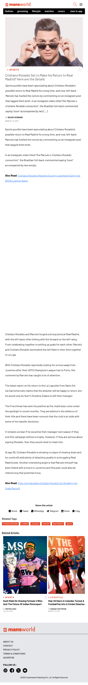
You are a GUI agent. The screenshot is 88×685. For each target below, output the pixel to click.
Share (13, 511)
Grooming (22, 11)
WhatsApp (37, 511)
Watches (49, 11)
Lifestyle (36, 11)
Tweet (24, 511)
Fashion (9, 11)
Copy (76, 511)
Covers (61, 11)
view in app (76, 11)
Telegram (52, 511)
